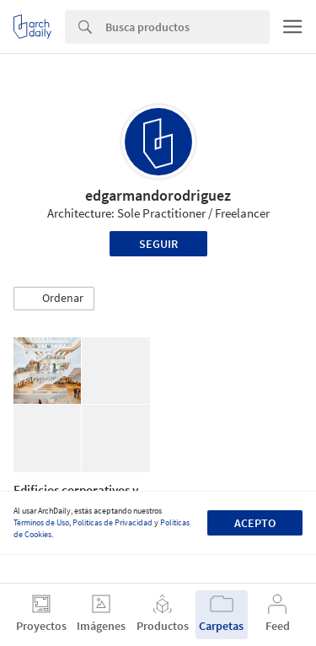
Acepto (255, 522)
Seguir (158, 243)
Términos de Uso (41, 522)
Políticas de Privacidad (112, 522)
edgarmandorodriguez (158, 195)
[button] (53, 298)
